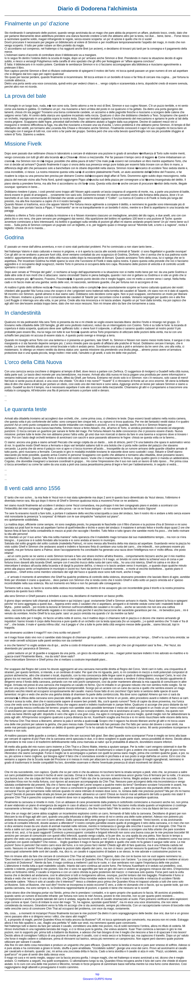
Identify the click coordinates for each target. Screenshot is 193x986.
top (97, 974)
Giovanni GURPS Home (97, 979)
